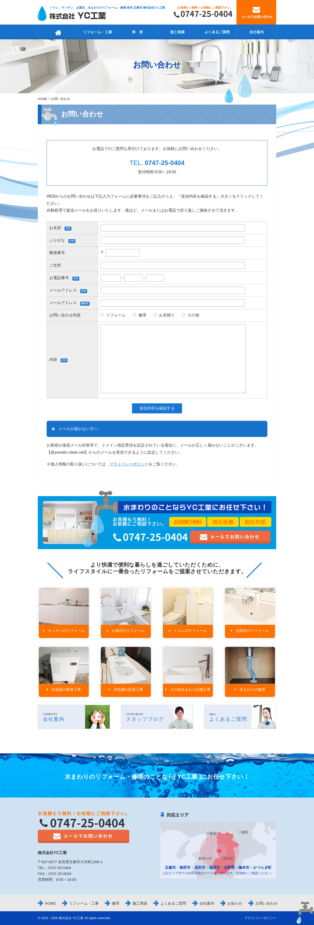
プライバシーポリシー (129, 464)
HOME (42, 99)
